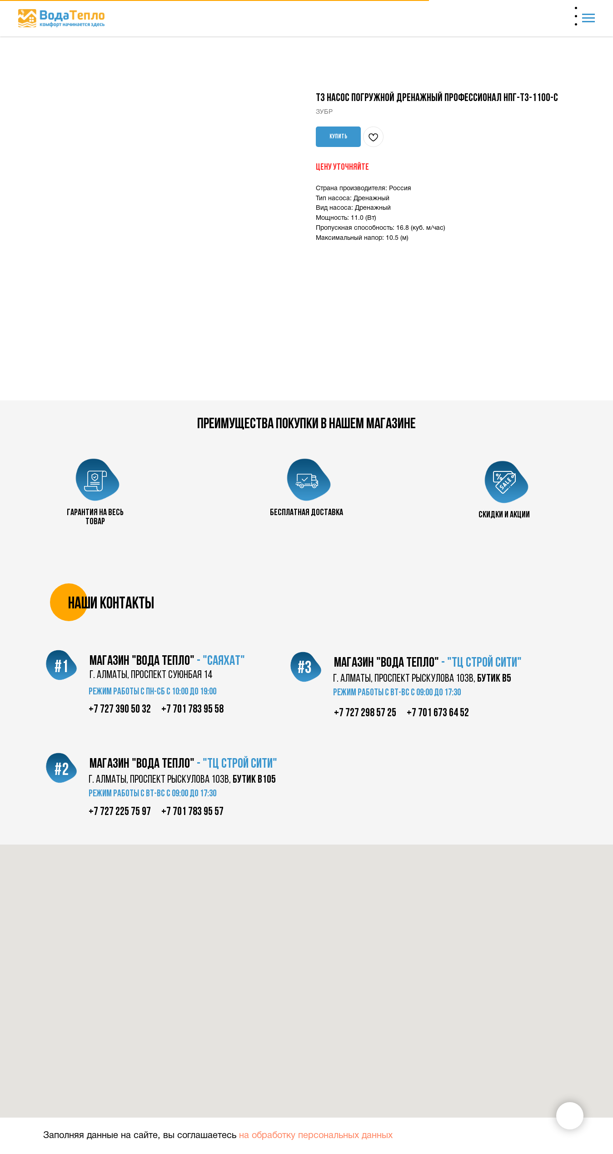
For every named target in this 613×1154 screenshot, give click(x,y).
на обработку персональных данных (316, 1136)
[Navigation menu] (588, 18)
